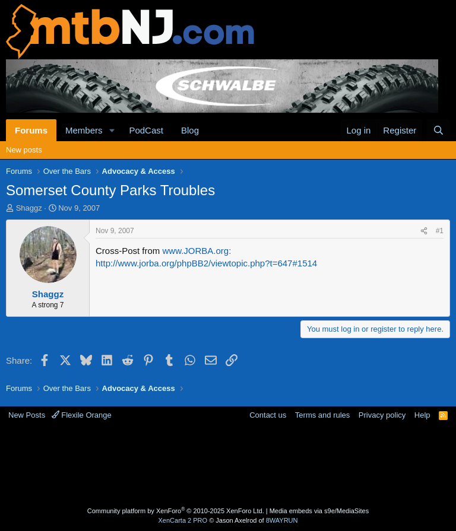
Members (84, 130)
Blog (190, 130)
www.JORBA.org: (197, 251)
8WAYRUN (282, 520)
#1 (440, 231)
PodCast (146, 130)
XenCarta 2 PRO (183, 520)
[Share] (424, 231)
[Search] (438, 130)
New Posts (26, 415)
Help (422, 415)
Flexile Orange (82, 415)
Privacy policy (382, 415)
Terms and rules (322, 415)
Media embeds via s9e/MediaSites (319, 510)
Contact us (267, 415)
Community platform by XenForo (175, 510)
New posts (24, 149)
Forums (31, 130)
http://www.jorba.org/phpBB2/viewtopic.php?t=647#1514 (206, 263)
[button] (111, 130)
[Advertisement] (228, 465)
